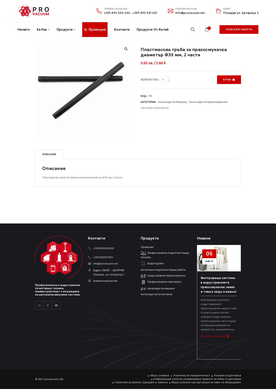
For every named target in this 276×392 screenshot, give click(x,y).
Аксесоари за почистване (156, 294)
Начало (24, 30)
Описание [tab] (49, 154)
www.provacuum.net (105, 280)
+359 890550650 (103, 248)
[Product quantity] (166, 80)
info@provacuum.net (190, 13)
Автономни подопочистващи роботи (163, 269)
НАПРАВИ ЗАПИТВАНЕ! (155, 108)
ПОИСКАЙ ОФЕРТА (239, 29)
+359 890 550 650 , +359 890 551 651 (130, 13)
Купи (227, 79)
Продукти (65, 30)
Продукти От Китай (153, 30)
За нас (41, 30)
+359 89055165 (102, 257)
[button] (126, 49)
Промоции (147, 247)
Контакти (122, 30)
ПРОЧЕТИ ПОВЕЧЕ (215, 336)
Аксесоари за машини (172, 102)
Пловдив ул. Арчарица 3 (240, 13)
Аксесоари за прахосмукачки (208, 102)
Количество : (150, 79)
